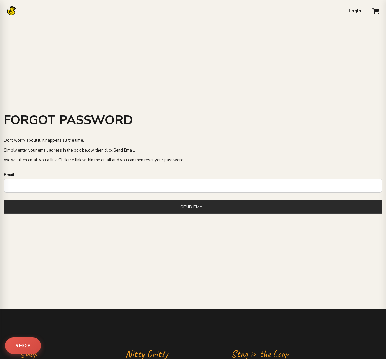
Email (9, 175)
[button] (376, 11)
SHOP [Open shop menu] (23, 345)
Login (355, 11)
